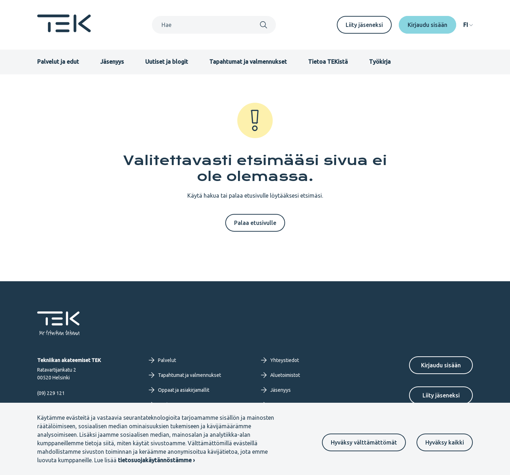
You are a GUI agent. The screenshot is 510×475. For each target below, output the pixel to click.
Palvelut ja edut (58, 61)
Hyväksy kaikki (444, 442)
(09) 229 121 (51, 393)
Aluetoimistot (280, 375)
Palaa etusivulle (255, 223)
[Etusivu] (64, 30)
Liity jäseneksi (364, 25)
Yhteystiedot (280, 360)
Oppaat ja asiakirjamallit (179, 390)
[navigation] (468, 25)
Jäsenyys (112, 61)
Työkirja (380, 61)
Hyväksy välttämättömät (364, 442)
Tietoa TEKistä (328, 61)
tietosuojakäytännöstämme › (156, 460)
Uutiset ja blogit (166, 61)
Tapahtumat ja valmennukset (248, 61)
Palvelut (162, 360)
